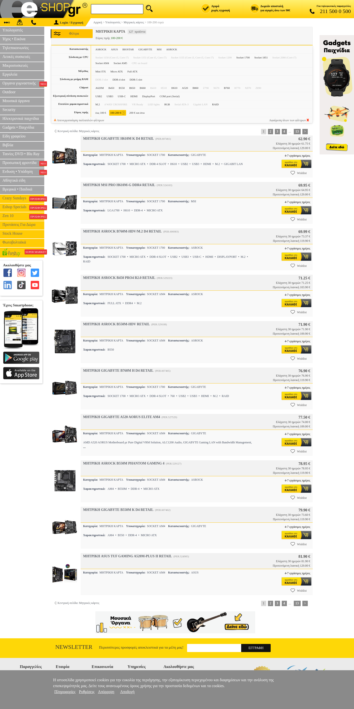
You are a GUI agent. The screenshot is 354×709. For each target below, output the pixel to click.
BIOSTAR (128, 49)
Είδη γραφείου (14, 136)
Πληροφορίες (64, 692)
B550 (122, 87)
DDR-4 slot (119, 79)
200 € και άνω (137, 112)
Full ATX (132, 71)
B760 (227, 87)
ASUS (114, 49)
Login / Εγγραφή (68, 22)
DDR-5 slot (136, 79)
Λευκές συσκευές (16, 57)
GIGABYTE (145, 49)
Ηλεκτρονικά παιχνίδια (20, 118)
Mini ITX (100, 71)
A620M (99, 87)
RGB (167, 104)
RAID (215, 104)
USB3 (110, 96)
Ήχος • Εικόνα (13, 39)
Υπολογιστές (12, 30)
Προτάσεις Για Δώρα (18, 224)
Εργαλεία (9, 74)
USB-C (122, 96)
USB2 (98, 96)
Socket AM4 (102, 63)
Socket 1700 (243, 57)
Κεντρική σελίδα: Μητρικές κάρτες (78, 131)
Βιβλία (7, 145)
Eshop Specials (23, 207)
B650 (132, 87)
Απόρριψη (106, 692)
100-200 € (117, 113)
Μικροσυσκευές (15, 65)
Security (8, 110)
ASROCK (100, 49)
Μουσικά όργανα (16, 101)
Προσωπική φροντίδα (23, 163)
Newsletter (73, 647)
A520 (185, 87)
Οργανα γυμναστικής (23, 83)
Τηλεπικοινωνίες (15, 48)
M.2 (97, 104)
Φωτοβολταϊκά (14, 242)
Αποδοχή (127, 692)
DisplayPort (148, 96)
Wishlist (299, 173)
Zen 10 (23, 216)
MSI (159, 49)
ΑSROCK (171, 49)
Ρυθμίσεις (86, 692)
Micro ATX (116, 71)
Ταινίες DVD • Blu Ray (21, 154)
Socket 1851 (261, 57)
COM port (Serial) (169, 96)
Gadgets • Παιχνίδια (18, 127)
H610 (174, 87)
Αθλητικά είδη (13, 180)
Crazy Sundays (23, 198)
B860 (195, 87)
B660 (143, 87)
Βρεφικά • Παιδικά (17, 189)
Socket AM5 (120, 63)
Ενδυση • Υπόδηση (23, 172)
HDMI (133, 96)
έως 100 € (100, 112)
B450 (111, 87)
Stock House (12, 233)
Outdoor (8, 92)
